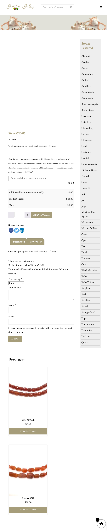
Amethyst (86, 86)
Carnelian (86, 116)
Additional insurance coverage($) (25, 159)
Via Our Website (63, 498)
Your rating (15, 279)
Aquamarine (87, 92)
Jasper (84, 206)
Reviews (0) (36, 241)
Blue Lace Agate (89, 104)
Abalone (85, 56)
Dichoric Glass (89, 170)
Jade (83, 200)
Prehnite (85, 258)
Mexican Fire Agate (88, 214)
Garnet (85, 182)
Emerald (85, 176)
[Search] (71, 7)
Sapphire (85, 288)
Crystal (85, 158)
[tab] (19, 241)
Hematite (86, 188)
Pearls (84, 246)
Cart (7, 504)
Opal (83, 240)
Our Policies (60, 462)
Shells (84, 294)
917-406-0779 (63, 502)
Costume (86, 152)
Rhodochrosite (89, 270)
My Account (11, 500)
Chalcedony (87, 128)
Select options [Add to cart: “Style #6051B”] (55, 417)
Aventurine (87, 98)
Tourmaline (87, 324)
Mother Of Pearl (89, 228)
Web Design (70, 527)
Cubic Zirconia (89, 164)
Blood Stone (87, 110)
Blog (57, 470)
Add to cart (41, 214)
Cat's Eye (86, 122)
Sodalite (85, 300)
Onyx (84, 234)
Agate (84, 68)
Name (12, 304)
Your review (15, 287)
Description (19, 241)
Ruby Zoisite (87, 282)
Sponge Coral (88, 312)
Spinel (84, 306)
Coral (84, 146)
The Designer (60, 458)
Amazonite (87, 74)
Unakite (85, 336)
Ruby (84, 276)
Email (12, 316)
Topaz (84, 318)
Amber (85, 80)
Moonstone (87, 222)
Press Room (60, 466)
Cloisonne (86, 140)
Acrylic (85, 62)
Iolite (84, 194)
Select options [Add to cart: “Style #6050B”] (23, 417)
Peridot (85, 252)
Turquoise (86, 330)
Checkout (10, 508)
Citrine (85, 134)
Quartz (85, 264)
